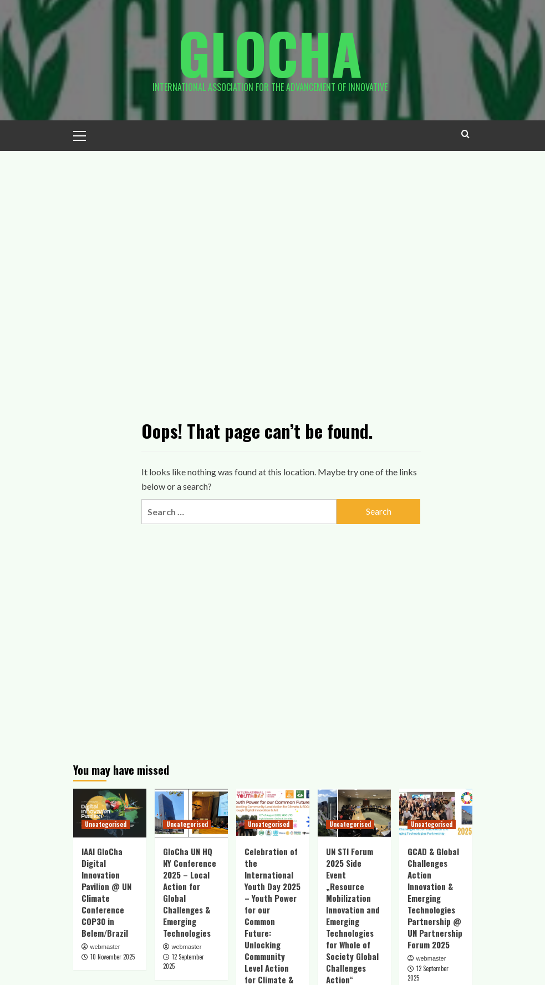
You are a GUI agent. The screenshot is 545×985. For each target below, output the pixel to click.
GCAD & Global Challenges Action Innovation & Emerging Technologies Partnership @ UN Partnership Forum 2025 (435, 898)
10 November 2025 (112, 956)
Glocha (270, 53)
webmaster (105, 946)
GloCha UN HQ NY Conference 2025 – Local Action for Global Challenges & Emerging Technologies (189, 892)
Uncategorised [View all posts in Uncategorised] (105, 824)
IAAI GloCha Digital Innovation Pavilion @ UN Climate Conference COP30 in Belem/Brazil (106, 892)
